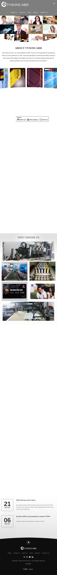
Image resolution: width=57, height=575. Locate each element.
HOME (9, 553)
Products (14, 12)
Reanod (31, 569)
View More (23, 139)
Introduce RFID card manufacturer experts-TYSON (33, 516)
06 (7, 520)
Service (35, 12)
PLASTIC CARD (28, 358)
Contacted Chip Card (34, 112)
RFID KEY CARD (24, 169)
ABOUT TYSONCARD (28, 48)
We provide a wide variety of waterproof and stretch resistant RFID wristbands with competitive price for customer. (25, 436)
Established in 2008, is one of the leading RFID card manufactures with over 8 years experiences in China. (29, 127)
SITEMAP (28, 564)
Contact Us (44, 12)
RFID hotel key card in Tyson (25, 500)
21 (7, 504)
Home (7, 12)
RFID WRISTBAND (23, 426)
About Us (22, 12)
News (29, 12)
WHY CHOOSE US (28, 237)
